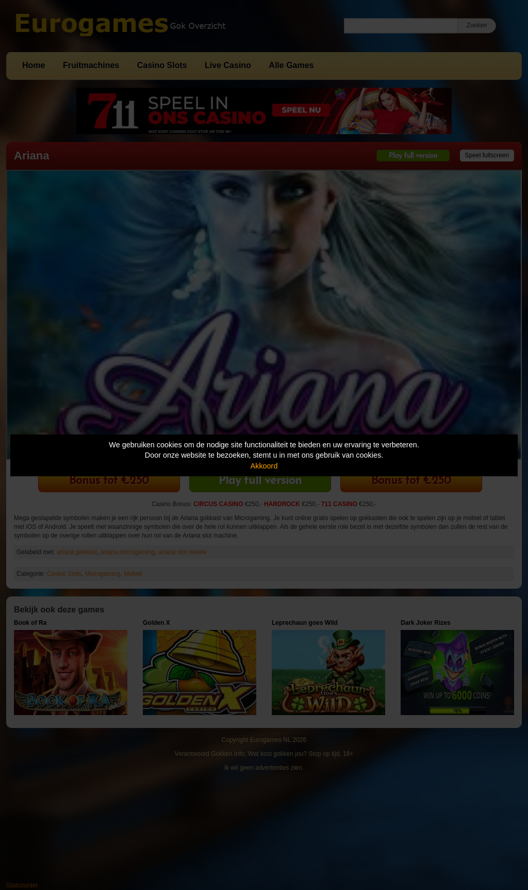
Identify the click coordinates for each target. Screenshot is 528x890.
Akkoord (264, 466)
